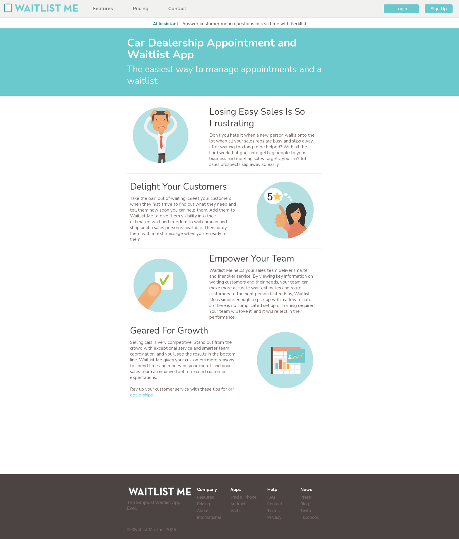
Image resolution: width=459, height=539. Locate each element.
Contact (177, 8)
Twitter (307, 510)
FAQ (271, 497)
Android (237, 504)
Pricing (140, 8)
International (209, 517)
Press (305, 497)
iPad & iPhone (243, 497)
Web (235, 510)
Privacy (274, 517)
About (203, 510)
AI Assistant (165, 23)
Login (401, 8)
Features (103, 8)
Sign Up (439, 8)
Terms (273, 510)
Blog (304, 504)
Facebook (309, 517)
